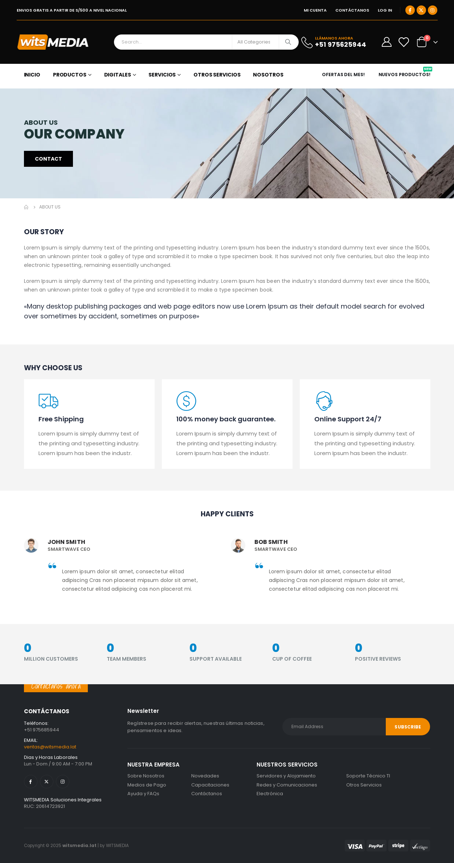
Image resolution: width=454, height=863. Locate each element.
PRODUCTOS (69, 74)
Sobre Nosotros (145, 775)
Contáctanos (206, 793)
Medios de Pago (146, 784)
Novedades (205, 775)
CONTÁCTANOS (352, 10)
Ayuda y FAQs (143, 793)
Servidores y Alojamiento (286, 775)
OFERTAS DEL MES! (343, 75)
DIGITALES (117, 74)
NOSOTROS (268, 74)
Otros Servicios (364, 784)
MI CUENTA (315, 10)
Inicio (32, 74)
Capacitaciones (210, 784)
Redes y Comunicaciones (287, 784)
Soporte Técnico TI (368, 775)
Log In (385, 10)
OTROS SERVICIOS (216, 74)
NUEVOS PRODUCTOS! (405, 75)
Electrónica (270, 793)
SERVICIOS (162, 74)
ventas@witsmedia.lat (50, 746)
